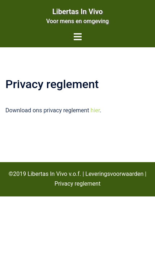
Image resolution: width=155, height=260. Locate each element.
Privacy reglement (77, 183)
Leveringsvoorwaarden (114, 173)
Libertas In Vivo (77, 11)
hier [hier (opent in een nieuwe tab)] (95, 110)
